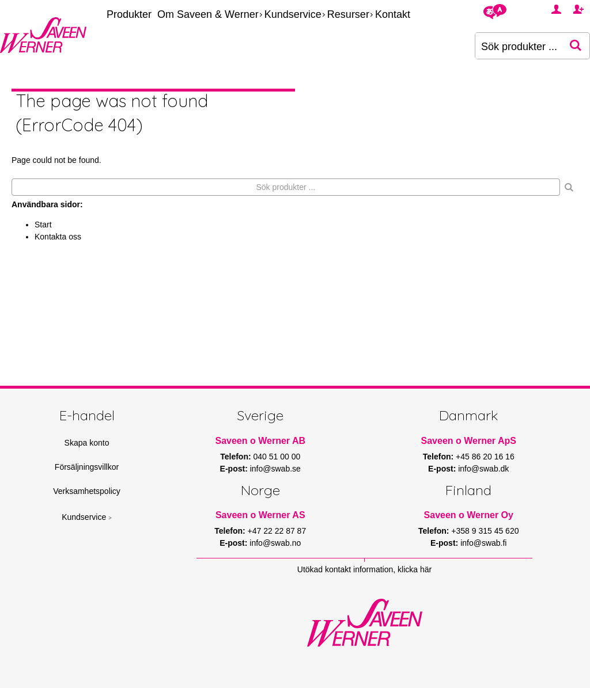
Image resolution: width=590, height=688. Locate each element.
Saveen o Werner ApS (468, 441)
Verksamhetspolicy (86, 491)
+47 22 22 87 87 (277, 530)
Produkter (129, 14)
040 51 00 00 (277, 456)
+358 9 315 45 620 (485, 530)
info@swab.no (275, 543)
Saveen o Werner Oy (468, 515)
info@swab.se (275, 468)
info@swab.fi (483, 543)
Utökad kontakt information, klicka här (364, 569)
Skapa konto (87, 442)
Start (43, 224)
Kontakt (392, 14)
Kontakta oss (58, 236)
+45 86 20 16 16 (485, 456)
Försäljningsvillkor (87, 467)
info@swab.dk (483, 468)
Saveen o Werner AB (260, 441)
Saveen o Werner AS (260, 515)
